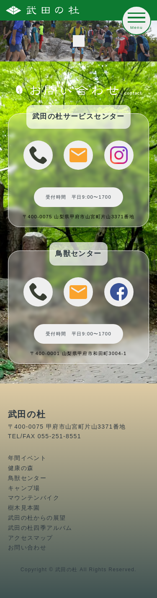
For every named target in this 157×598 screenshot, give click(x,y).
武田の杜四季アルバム (40, 527)
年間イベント (27, 458)
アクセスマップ (30, 537)
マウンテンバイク (33, 497)
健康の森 (21, 468)
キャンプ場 (24, 488)
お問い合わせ (27, 547)
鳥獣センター (27, 478)
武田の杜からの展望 (37, 517)
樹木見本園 (24, 507)
